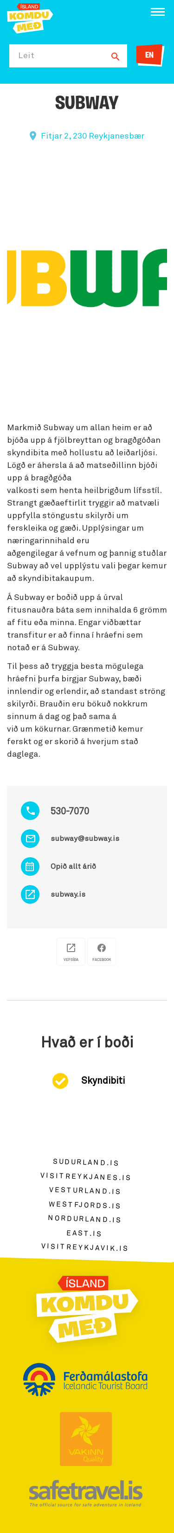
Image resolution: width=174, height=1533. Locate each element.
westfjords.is (85, 1205)
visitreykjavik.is (85, 1248)
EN (149, 55)
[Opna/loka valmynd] (157, 12)
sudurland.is (86, 1162)
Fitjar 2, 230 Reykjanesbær (92, 136)
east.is (84, 1233)
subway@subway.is (85, 838)
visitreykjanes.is (86, 1176)
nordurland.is (85, 1219)
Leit (26, 56)
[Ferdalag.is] (30, 17)
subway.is (68, 894)
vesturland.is (85, 1190)
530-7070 (70, 811)
